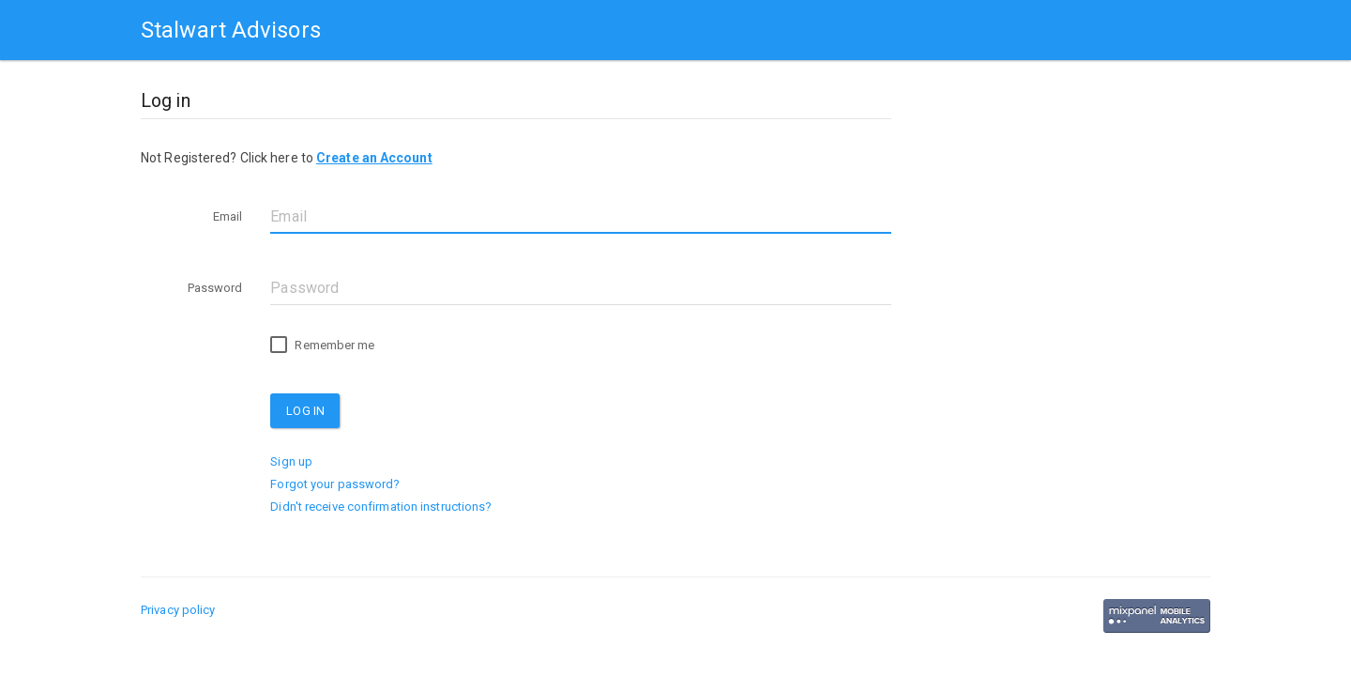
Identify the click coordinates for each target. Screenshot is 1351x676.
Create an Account (374, 157)
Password (215, 288)
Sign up (291, 461)
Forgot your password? (335, 484)
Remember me (322, 345)
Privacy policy (178, 610)
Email (228, 216)
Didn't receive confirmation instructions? (381, 506)
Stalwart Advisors (231, 30)
